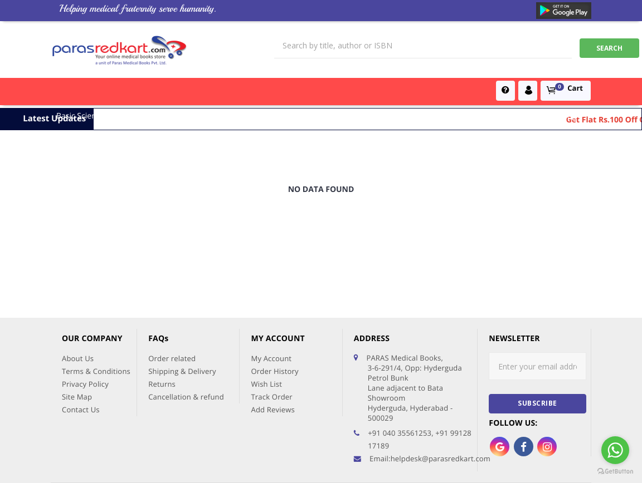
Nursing (562, 116)
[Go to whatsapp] (615, 450)
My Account (271, 288)
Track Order (271, 326)
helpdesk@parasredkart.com (440, 388)
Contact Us (81, 339)
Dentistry (522, 116)
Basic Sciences (82, 116)
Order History (274, 300)
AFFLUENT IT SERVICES (553, 459)
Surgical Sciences (218, 116)
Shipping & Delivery (182, 300)
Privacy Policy (85, 313)
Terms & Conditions (96, 300)
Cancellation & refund (186, 326)
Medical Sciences (147, 116)
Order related (172, 288)
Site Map (77, 326)
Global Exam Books (408, 116)
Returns (162, 313)
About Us (78, 288)
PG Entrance (474, 116)
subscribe (537, 332)
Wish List (266, 313)
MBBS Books (341, 116)
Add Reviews (272, 339)
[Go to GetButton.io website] (615, 471)
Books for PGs (283, 116)
